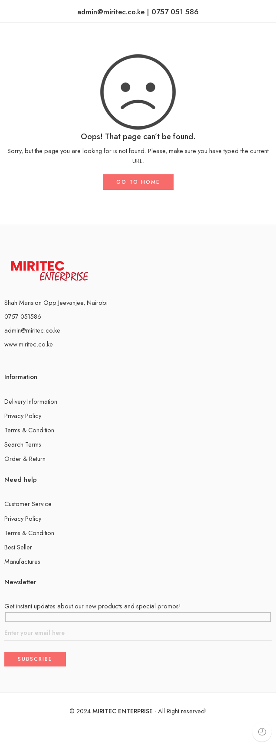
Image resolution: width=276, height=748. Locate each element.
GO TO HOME (138, 182)
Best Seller (18, 547)
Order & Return (25, 458)
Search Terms (22, 444)
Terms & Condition (29, 429)
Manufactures (22, 561)
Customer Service (28, 503)
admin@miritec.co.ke (32, 330)
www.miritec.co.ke (28, 344)
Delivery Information (30, 401)
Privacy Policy (22, 415)
